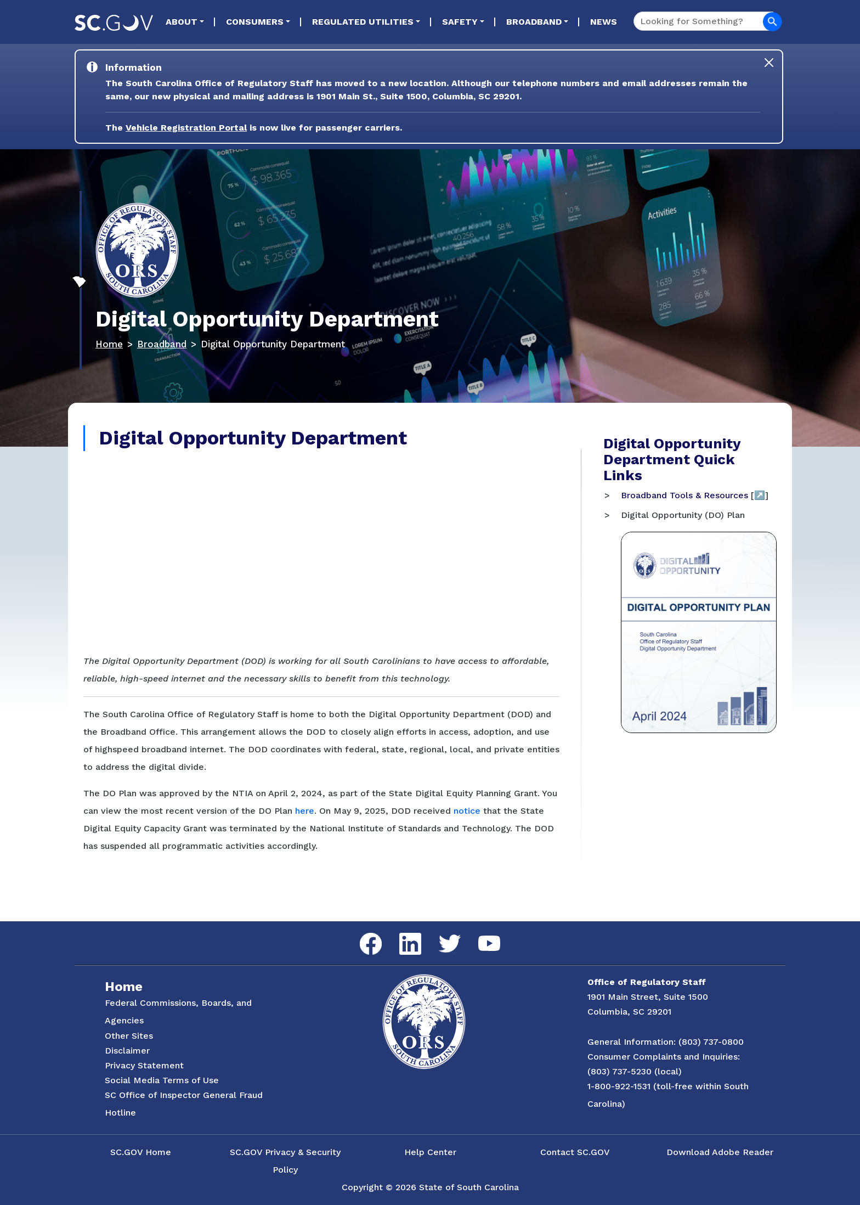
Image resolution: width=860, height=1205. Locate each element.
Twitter (440, 934)
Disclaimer (127, 1050)
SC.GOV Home (140, 1152)
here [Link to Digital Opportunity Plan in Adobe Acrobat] (304, 811)
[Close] (769, 62)
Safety (460, 21)
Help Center (430, 1152)
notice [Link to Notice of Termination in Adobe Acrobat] (467, 811)
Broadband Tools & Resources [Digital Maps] (684, 495)
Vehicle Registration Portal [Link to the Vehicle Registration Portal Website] (186, 127)
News (603, 21)
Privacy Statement (144, 1065)
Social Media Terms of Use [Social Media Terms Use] (162, 1080)
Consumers (255, 21)
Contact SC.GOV (575, 1152)
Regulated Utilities (363, 21)
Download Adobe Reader (719, 1152)
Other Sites (129, 1036)
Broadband (534, 21)
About (181, 21)
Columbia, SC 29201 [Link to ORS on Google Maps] (629, 1011)
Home (109, 344)
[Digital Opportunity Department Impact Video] (321, 551)
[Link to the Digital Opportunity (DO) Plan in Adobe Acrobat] (699, 632)
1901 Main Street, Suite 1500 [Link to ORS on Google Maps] (647, 997)
